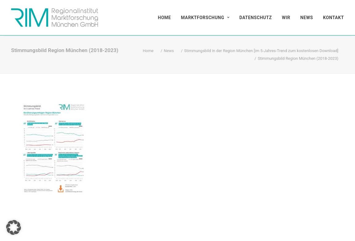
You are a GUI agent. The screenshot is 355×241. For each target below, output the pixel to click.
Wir (286, 17)
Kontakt (333, 17)
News (306, 17)
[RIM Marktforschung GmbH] (54, 17)
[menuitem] (166, 17)
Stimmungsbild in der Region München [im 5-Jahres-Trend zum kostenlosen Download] (261, 50)
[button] (13, 227)
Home (164, 17)
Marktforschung (205, 17)
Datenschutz (255, 17)
